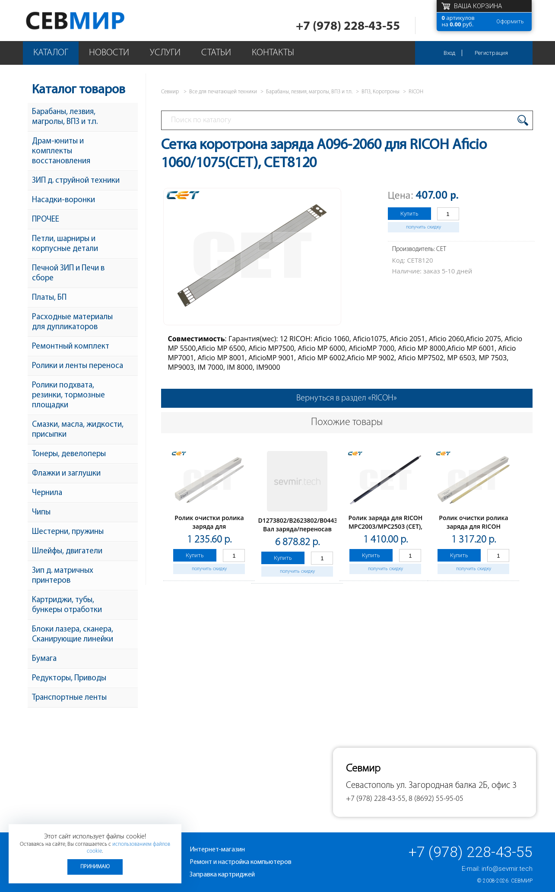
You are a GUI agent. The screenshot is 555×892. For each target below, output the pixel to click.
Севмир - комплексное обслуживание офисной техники (92, 20)
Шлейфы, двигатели (67, 551)
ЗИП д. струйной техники (76, 181)
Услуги (165, 53)
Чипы (41, 512)
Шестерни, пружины (68, 532)
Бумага (44, 659)
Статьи (216, 53)
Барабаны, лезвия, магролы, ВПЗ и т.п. (65, 117)
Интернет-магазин (217, 849)
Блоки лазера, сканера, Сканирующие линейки (72, 634)
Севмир (522, 881)
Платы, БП (49, 298)
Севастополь (370, 785)
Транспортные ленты (69, 698)
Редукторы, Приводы (69, 678)
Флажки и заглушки (66, 474)
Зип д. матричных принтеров (62, 576)
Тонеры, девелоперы (69, 454)
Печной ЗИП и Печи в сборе (68, 273)
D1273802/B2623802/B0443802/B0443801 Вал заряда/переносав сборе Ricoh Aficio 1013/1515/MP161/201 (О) (318, 533)
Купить (409, 213)
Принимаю (95, 867)
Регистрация (491, 53)
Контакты (273, 53)
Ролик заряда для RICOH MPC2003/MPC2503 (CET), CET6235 (386, 526)
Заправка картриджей (222, 874)
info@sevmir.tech (507, 869)
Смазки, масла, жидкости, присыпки (78, 430)
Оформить (510, 21)
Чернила (47, 493)
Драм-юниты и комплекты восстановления (61, 151)
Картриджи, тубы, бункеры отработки (67, 605)
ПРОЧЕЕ (45, 220)
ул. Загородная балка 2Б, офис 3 (456, 785)
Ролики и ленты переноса (77, 366)
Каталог (50, 53)
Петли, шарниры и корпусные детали (65, 244)
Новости (109, 53)
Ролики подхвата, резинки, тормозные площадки (68, 395)
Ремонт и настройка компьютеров (241, 862)
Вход (449, 53)
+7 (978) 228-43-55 (348, 26)
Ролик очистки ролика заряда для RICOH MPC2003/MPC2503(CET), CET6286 (474, 531)
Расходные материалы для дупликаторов (72, 322)
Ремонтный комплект (70, 347)
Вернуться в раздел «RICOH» (346, 398)
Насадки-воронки (63, 200)
